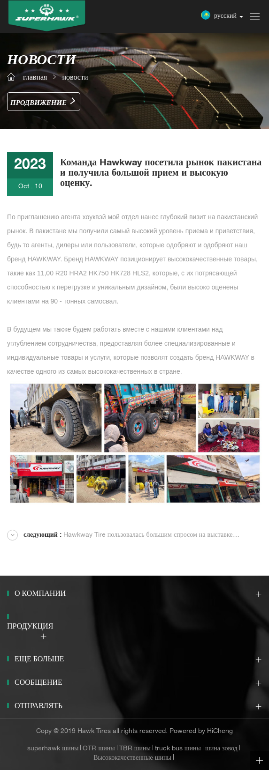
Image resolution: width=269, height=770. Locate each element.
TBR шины (135, 749)
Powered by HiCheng (201, 731)
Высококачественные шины (132, 758)
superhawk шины (52, 749)
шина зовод (221, 749)
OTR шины (99, 749)
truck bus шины (178, 749)
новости (75, 78)
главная (35, 78)
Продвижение (38, 103)
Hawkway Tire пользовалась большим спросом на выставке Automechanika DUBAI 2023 (120, 536)
